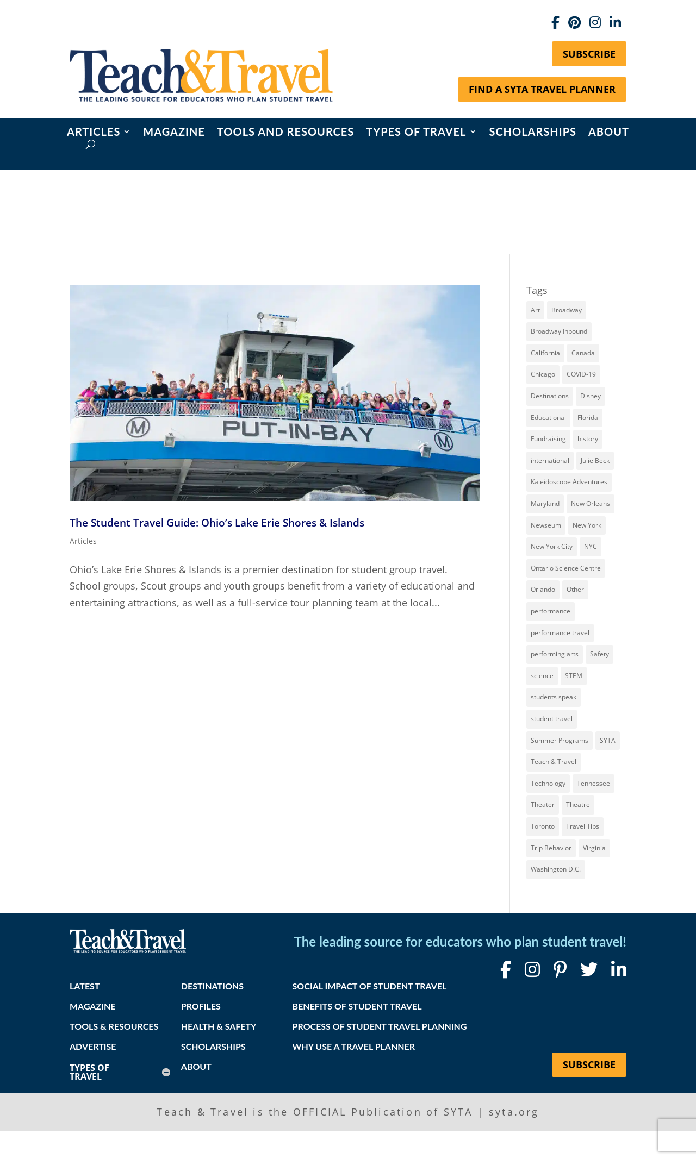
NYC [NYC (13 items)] (590, 546)
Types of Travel (416, 133)
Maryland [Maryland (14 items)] (545, 503)
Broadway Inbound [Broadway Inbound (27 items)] (559, 331)
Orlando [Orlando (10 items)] (543, 589)
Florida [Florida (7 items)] (587, 417)
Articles (93, 133)
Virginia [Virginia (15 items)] (594, 848)
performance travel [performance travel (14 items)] (560, 632)
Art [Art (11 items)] (535, 310)
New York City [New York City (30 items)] (552, 546)
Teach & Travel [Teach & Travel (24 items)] (553, 761)
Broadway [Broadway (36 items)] (566, 310)
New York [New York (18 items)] (587, 525)
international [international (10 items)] (550, 460)
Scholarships (532, 133)
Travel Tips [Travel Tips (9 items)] (582, 826)
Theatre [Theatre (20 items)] (578, 804)
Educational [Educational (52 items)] (548, 417)
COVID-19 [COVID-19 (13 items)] (581, 374)
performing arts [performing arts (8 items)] (555, 654)
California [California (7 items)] (545, 353)
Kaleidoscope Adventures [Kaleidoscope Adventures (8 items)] (569, 481)
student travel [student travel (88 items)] (552, 718)
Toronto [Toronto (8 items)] (543, 826)
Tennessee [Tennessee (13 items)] (593, 783)
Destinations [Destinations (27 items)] (550, 395)
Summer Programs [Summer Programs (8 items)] (559, 740)
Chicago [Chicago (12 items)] (543, 374)
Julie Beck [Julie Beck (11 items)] (595, 460)
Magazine (174, 133)
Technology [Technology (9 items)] (548, 783)
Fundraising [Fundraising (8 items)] (548, 438)
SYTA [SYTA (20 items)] (608, 740)
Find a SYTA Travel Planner (542, 89)
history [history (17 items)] (587, 438)
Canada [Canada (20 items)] (583, 353)
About (608, 133)
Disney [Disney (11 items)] (590, 395)
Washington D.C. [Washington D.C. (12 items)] (556, 869)
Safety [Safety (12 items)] (599, 654)
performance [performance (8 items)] (550, 611)
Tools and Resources (285, 133)
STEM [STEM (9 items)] (573, 675)
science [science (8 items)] (542, 675)
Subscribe (589, 53)
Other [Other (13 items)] (575, 589)
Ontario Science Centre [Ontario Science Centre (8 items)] (566, 568)
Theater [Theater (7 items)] (543, 804)
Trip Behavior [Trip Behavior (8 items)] (551, 848)
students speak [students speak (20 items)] (553, 696)
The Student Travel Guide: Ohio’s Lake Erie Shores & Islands (217, 522)
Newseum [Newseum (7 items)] (546, 525)
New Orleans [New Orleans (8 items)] (590, 503)
